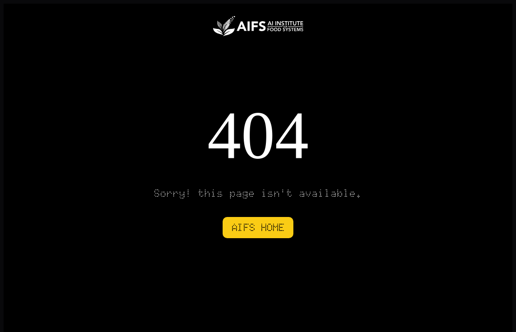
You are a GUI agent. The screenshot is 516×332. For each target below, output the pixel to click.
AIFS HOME (258, 227)
